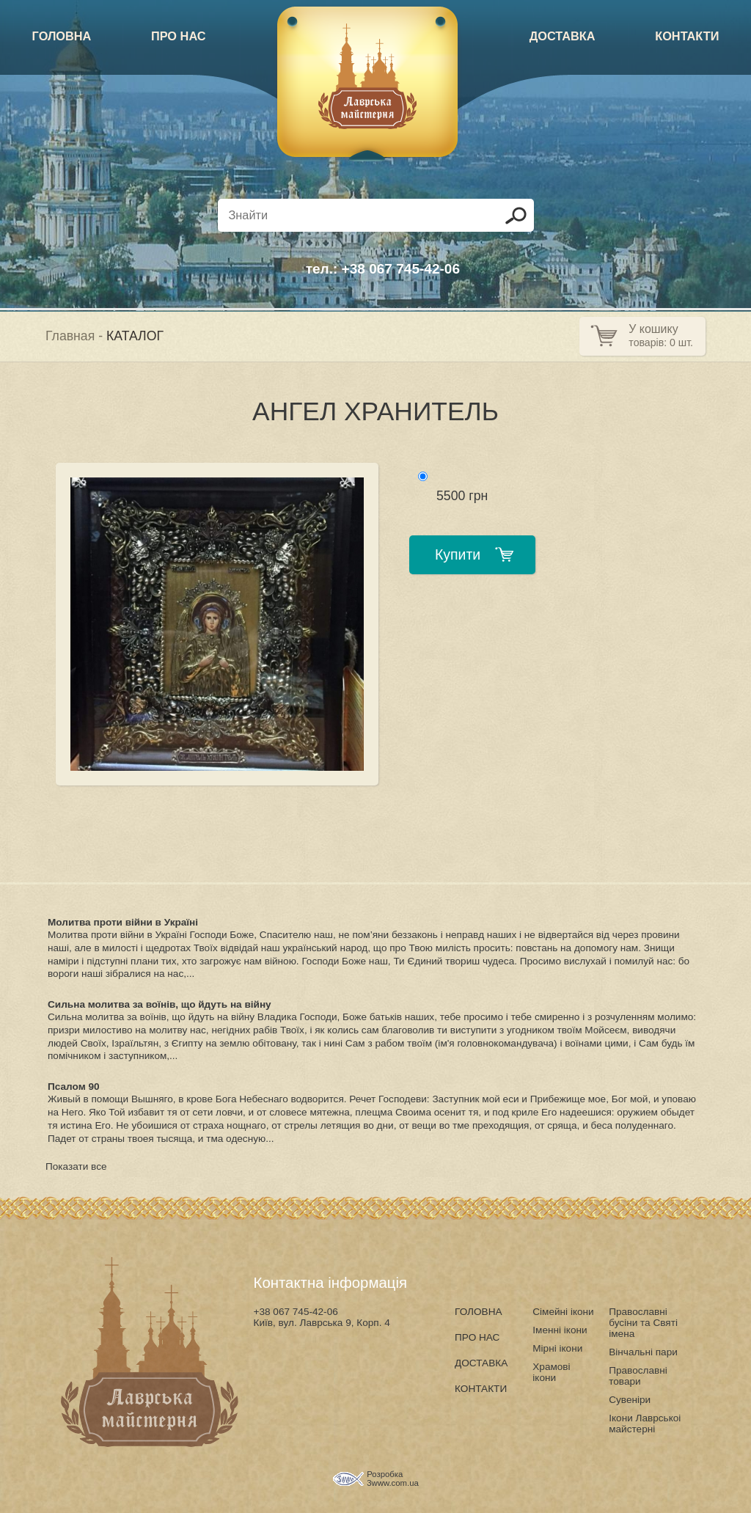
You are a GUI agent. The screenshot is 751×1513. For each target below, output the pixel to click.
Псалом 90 (74, 1086)
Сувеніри (630, 1399)
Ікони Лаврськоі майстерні (645, 1424)
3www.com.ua (393, 1483)
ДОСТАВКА (563, 36)
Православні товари (638, 1376)
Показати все (76, 1166)
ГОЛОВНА (62, 36)
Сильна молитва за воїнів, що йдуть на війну (159, 1004)
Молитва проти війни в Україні (123, 922)
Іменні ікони (559, 1330)
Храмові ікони (551, 1372)
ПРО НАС (178, 36)
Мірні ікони (557, 1348)
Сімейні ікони (562, 1311)
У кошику (653, 329)
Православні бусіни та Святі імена (643, 1322)
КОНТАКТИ (687, 36)
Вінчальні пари (643, 1352)
